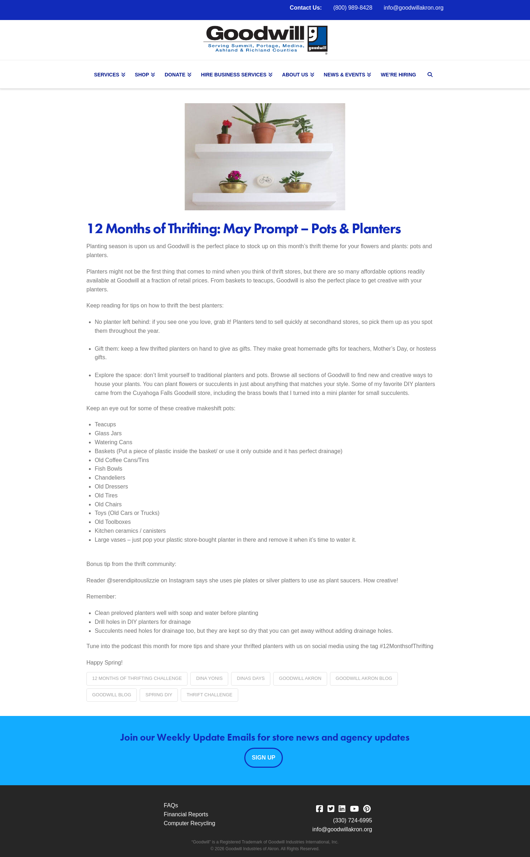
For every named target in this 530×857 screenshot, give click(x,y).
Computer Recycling (189, 823)
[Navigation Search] (431, 74)
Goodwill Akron (300, 678)
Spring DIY (158, 694)
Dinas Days (251, 678)
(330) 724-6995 (352, 820)
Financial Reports (186, 814)
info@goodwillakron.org (414, 8)
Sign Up (263, 758)
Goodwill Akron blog (364, 678)
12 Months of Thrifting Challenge (137, 678)
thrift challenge (209, 694)
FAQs (171, 805)
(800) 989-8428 (352, 8)
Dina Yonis (209, 678)
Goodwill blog (111, 694)
